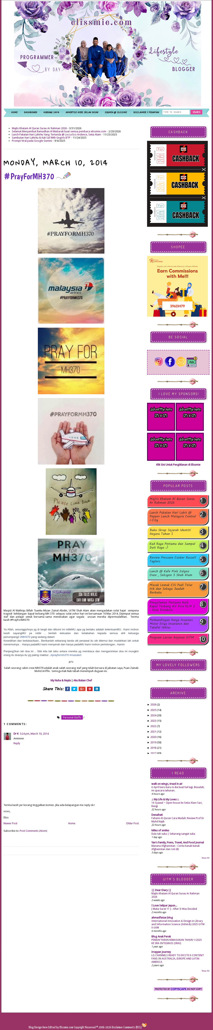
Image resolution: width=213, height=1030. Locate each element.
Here (45, 1027)
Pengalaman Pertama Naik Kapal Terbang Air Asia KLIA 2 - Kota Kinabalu (172, 606)
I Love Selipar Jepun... (164, 905)
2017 (153, 753)
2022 (153, 726)
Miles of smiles (160, 830)
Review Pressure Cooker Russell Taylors (173, 559)
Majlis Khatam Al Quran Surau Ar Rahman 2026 (39, 128)
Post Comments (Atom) (33, 830)
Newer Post (10, 823)
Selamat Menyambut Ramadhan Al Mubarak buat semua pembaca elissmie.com (59, 131)
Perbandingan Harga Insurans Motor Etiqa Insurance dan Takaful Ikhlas (171, 624)
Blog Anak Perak (161, 936)
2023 (153, 720)
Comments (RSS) (132, 1027)
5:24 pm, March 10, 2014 (34, 733)
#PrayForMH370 (37, 176)
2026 (153, 704)
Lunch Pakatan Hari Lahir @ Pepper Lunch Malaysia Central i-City (173, 516)
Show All (205, 858)
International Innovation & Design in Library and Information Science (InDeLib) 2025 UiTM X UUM (177, 924)
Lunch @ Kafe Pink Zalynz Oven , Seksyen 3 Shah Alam (171, 573)
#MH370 (25, 636)
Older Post (132, 823)
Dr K (16, 733)
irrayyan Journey (161, 951)
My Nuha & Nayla (61, 680)
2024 (153, 715)
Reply (17, 743)
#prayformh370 (60, 655)
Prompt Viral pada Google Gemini (32, 140)
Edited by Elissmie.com (60, 1027)
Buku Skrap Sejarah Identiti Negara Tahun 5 (170, 532)
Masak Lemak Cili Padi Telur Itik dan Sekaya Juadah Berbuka (171, 589)
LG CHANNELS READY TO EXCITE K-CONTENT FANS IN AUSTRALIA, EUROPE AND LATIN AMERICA (177, 958)
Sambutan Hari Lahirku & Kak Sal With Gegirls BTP (41, 137)
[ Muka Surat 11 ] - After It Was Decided (174, 908)
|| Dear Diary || (161, 890)
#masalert (75, 655)
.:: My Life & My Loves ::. (165, 799)
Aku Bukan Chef (82, 680)
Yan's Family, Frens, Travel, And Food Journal (177, 842)
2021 (153, 731)
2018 (153, 747)
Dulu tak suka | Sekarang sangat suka (173, 833)
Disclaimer (117, 1027)
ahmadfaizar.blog (162, 917)
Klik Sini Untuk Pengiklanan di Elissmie (178, 464)
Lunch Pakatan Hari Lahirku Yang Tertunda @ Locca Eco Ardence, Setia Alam (56, 134)
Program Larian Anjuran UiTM (172, 638)
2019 (153, 742)
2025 (153, 709)
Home (71, 823)
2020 (153, 737)
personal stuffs (72, 717)
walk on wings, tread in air (166, 783)
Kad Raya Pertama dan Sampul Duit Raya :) (172, 546)
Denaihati (157, 814)
